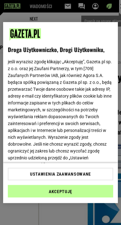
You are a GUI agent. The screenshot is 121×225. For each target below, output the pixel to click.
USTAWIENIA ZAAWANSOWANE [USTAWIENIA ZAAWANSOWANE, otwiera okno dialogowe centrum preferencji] (60, 174)
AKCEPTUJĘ (60, 191)
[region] (60, 112)
